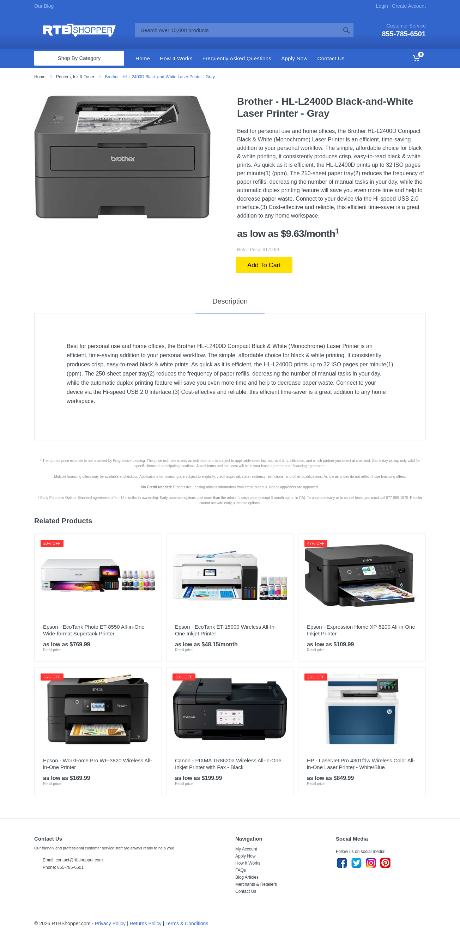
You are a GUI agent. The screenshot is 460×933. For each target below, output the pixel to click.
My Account (246, 849)
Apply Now (245, 856)
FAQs (240, 870)
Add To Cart (264, 265)
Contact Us (245, 891)
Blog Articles (247, 877)
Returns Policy (146, 923)
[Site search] (237, 30)
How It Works (247, 863)
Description (230, 301)
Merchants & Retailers (256, 884)
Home (40, 76)
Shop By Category (79, 58)
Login (382, 6)
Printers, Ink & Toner (75, 76)
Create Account (408, 6)
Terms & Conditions (186, 923)
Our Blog (44, 6)
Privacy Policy (110, 923)
